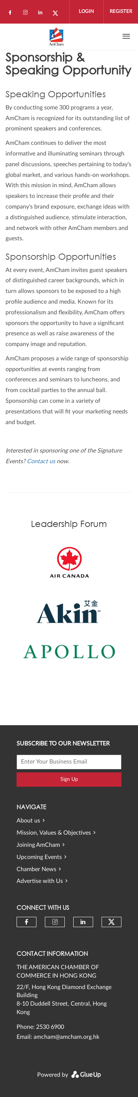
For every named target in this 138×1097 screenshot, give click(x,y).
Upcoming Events (39, 857)
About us (28, 821)
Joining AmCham (38, 845)
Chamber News (36, 869)
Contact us (41, 461)
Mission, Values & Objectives (54, 833)
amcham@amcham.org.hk (66, 1037)
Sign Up (69, 779)
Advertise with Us (40, 881)
